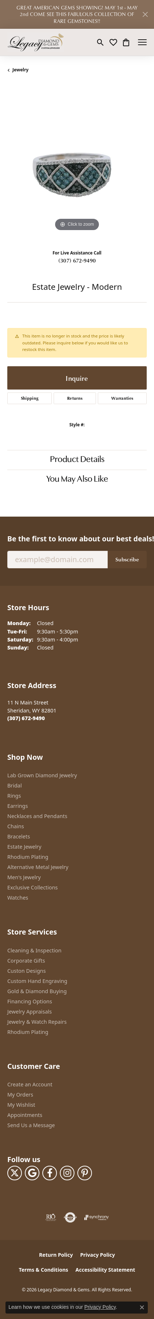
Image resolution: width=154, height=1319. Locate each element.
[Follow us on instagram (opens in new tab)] (67, 1173)
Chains (15, 826)
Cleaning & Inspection (34, 950)
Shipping (30, 398)
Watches (17, 897)
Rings (14, 795)
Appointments (24, 1114)
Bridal (14, 785)
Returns (74, 398)
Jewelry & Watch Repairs (37, 1021)
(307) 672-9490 (77, 260)
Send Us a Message (31, 1125)
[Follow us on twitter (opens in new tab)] (14, 1173)
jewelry (20, 70)
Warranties (122, 398)
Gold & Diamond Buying (37, 991)
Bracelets (18, 836)
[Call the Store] (26, 718)
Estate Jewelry (24, 846)
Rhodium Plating (27, 856)
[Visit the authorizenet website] (70, 1217)
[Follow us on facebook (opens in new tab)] (49, 1173)
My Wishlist (21, 1104)
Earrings (17, 805)
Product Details (77, 459)
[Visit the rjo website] (50, 1217)
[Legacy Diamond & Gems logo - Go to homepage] (36, 42)
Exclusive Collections (32, 887)
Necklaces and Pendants (37, 816)
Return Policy (56, 1254)
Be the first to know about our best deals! (77, 538)
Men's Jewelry (24, 877)
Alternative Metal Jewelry (37, 867)
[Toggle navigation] (142, 42)
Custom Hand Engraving (37, 981)
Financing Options (29, 1001)
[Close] (145, 14)
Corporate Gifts (26, 960)
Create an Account (29, 1084)
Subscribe (127, 559)
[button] (100, 42)
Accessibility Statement (105, 1269)
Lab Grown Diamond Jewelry (42, 775)
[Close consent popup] (142, 1307)
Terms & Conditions (43, 1269)
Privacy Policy (97, 1254)
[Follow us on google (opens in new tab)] (32, 1173)
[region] (77, 163)
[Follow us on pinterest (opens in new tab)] (84, 1173)
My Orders (20, 1094)
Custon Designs (26, 970)
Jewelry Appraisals (29, 1011)
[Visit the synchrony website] (96, 1217)
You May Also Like (77, 479)
